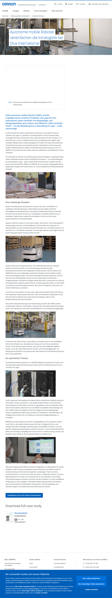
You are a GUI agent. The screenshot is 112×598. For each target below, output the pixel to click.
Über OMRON (9, 559)
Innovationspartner (60, 563)
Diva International (20, 513)
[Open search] (58, 4)
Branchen (26, 11)
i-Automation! (33, 567)
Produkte (5, 11)
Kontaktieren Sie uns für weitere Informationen (24, 495)
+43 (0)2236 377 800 (90, 563)
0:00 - (11, 102)
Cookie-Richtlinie (33, 588)
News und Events (57, 11)
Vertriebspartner (59, 567)
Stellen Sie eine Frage (91, 567)
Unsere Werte (34, 559)
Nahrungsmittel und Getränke (20, 16)
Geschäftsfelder (9, 569)
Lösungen (16, 11)
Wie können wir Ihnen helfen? (95, 559)
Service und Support (40, 11)
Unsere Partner (60, 559)
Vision (31, 563)
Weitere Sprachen (19, 522)
